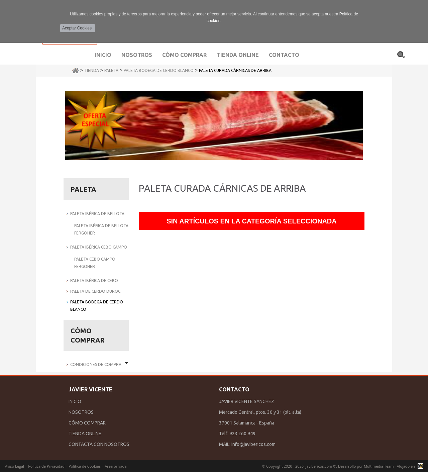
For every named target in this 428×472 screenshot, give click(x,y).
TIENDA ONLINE (85, 433)
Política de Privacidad (46, 466)
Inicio (103, 55)
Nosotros (136, 55)
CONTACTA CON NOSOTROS (99, 444)
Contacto (284, 55)
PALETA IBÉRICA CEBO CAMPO (98, 247)
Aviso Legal (14, 466)
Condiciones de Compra (95, 364)
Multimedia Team (379, 466)
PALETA (111, 70)
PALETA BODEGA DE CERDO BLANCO (159, 70)
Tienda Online (238, 55)
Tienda (91, 70)
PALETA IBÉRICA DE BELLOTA (97, 213)
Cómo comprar (184, 55)
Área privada (115, 466)
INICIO (75, 401)
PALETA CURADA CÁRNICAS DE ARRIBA (235, 70)
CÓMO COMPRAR (87, 423)
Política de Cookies (85, 466)
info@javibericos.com (253, 444)
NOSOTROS (81, 412)
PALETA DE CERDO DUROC (95, 291)
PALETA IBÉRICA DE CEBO (94, 280)
